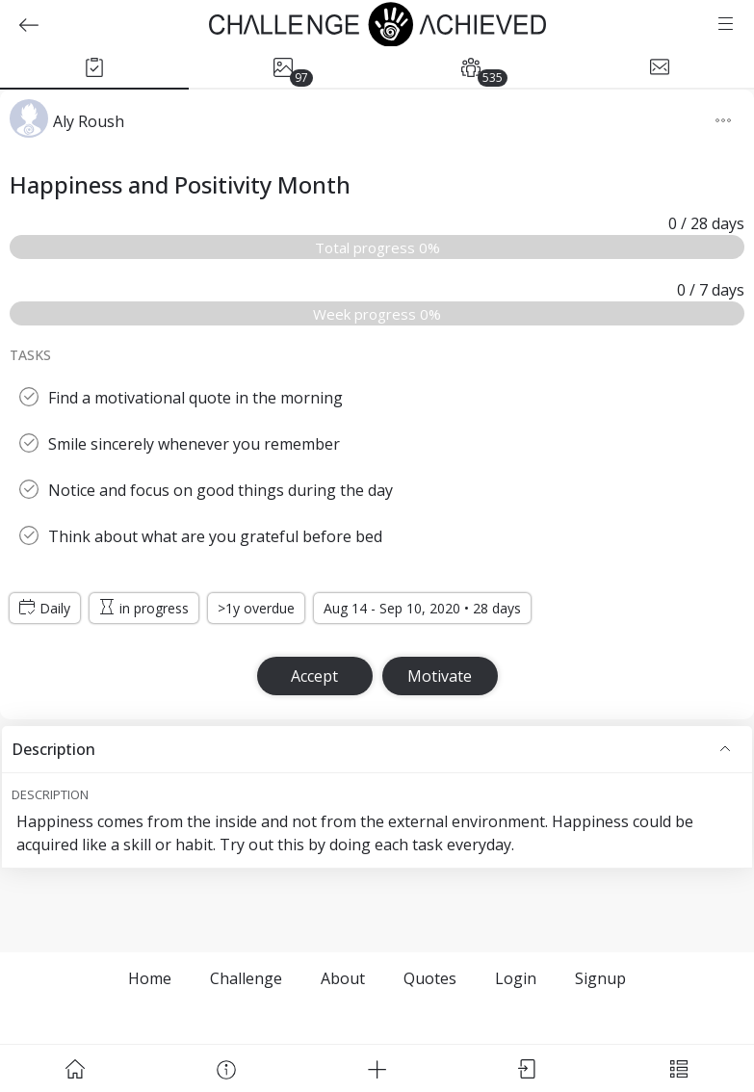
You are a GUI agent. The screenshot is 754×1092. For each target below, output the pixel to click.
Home (149, 978)
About (343, 978)
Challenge (246, 978)
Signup (600, 978)
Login (515, 978)
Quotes (429, 978)
